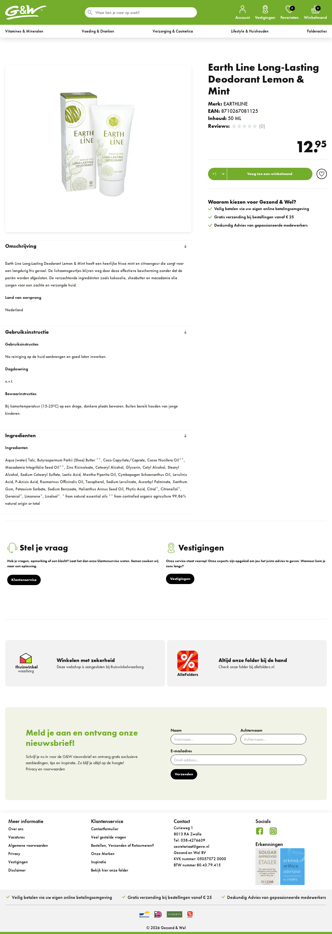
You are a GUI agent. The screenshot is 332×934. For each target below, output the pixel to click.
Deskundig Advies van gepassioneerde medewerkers (276, 897)
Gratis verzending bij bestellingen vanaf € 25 (170, 897)
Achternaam (251, 730)
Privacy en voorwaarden (45, 769)
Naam (176, 730)
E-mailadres (181, 751)
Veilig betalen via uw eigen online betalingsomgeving (62, 897)
